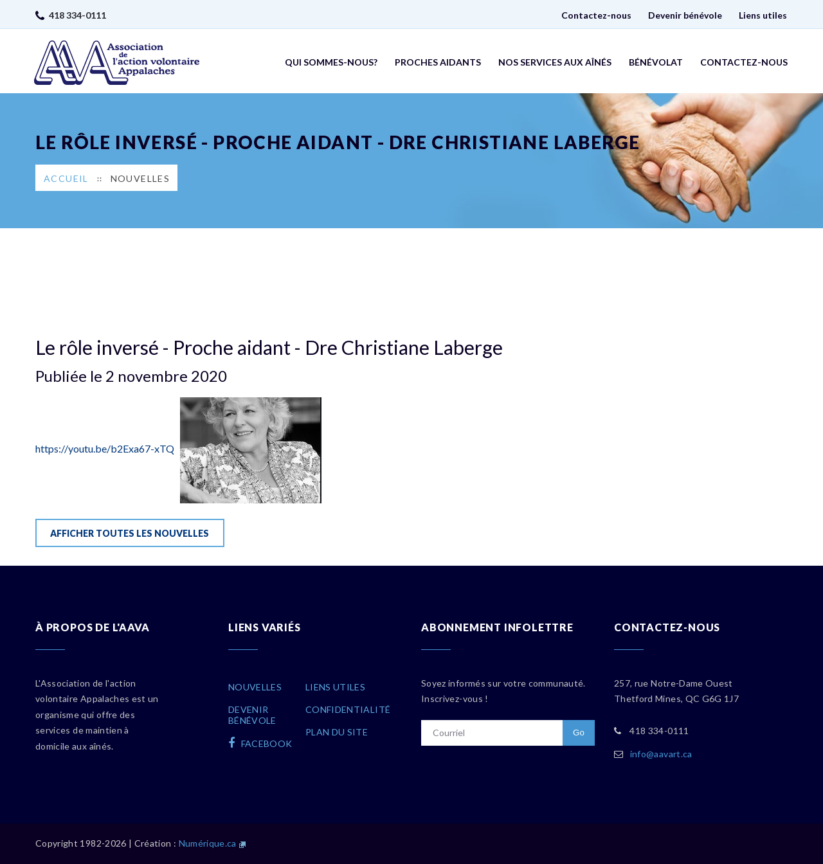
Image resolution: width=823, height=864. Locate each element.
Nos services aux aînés (554, 62)
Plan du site (336, 731)
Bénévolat (656, 62)
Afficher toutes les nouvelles (129, 533)
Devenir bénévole (685, 15)
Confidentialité (347, 709)
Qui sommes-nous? (331, 62)
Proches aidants (438, 62)
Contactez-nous (596, 15)
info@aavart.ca (661, 753)
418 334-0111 (77, 15)
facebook (260, 743)
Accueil (66, 178)
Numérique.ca (208, 843)
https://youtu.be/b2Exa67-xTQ (178, 448)
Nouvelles (140, 178)
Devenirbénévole (252, 715)
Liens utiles (763, 15)
